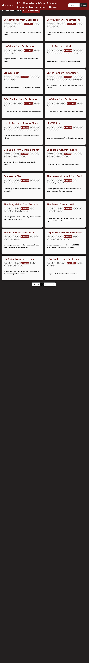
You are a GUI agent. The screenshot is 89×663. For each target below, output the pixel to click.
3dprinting (7, 24)
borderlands (62, 408)
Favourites (22, 7)
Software (40, 3)
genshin (16, 344)
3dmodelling (77, 88)
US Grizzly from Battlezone (19, 83)
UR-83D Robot (11, 147)
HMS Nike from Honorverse (19, 596)
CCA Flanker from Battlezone (20, 211)
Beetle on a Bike (13, 401)
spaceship (77, 471)
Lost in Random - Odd (59, 83)
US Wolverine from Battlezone (63, 19)
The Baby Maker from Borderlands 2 (22, 466)
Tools (43, 7)
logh (53, 473)
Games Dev (28, 3)
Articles (53, 7)
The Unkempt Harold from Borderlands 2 (65, 401)
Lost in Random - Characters (63, 147)
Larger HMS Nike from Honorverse (65, 532)
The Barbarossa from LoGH (19, 532)
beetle (6, 408)
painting (36, 24)
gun (70, 408)
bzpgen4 (12, 26)
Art (19, 3)
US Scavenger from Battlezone (21, 19)
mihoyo (23, 344)
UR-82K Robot (54, 273)
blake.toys (9, 5)
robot (6, 154)
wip (5, 26)
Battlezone (33, 7)
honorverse (61, 539)
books (75, 536)
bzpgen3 (7, 218)
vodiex (13, 154)
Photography (52, 3)
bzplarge (50, 603)
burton (61, 90)
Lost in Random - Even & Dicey (21, 273)
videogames (18, 24)
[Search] (74, 5)
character (7, 344)
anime (59, 473)
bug (12, 408)
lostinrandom (52, 90)
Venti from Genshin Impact (62, 337)
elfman (68, 90)
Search (83, 5)
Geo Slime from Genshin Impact (21, 337)
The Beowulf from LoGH (60, 466)
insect (18, 408)
